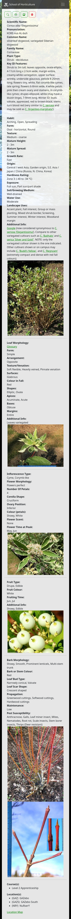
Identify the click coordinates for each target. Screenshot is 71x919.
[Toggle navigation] (62, 4)
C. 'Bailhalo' (47, 235)
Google (11, 228)
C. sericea (48, 105)
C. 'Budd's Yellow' (26, 251)
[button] (7, 14)
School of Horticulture (19, 4)
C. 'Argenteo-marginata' (39, 109)
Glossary (12, 346)
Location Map (15, 912)
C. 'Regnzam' (50, 251)
